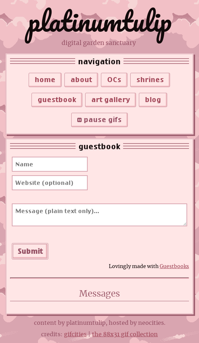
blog (153, 99)
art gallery (110, 99)
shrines (150, 79)
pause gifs (99, 119)
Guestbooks (174, 266)
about (81, 79)
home (45, 79)
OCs (114, 79)
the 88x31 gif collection (125, 334)
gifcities (75, 334)
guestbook (57, 99)
